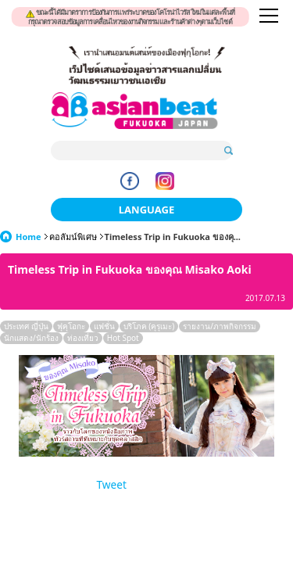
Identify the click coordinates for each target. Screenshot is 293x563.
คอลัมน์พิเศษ (73, 236)
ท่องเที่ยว (82, 337)
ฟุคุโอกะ (71, 326)
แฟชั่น (104, 326)
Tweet (112, 484)
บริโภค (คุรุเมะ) (149, 326)
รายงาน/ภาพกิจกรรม (219, 326)
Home (28, 236)
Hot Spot (123, 337)
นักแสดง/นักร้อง (31, 337)
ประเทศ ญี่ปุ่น (26, 326)
